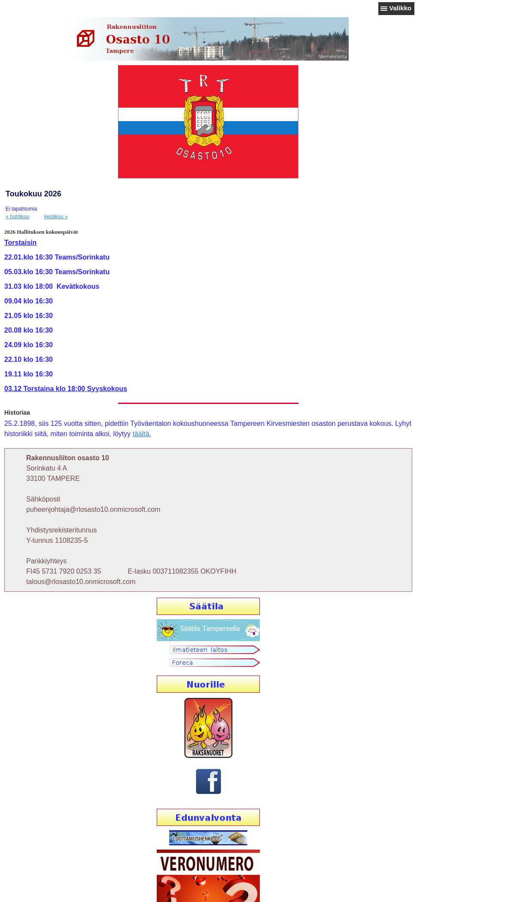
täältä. (142, 433)
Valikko (400, 8)
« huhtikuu (17, 217)
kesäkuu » (56, 217)
